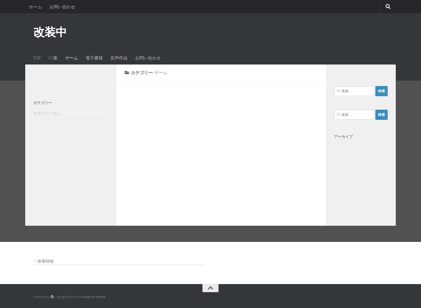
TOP (37, 57)
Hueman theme (94, 297)
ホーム (35, 6)
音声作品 (119, 57)
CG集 (53, 57)
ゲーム (71, 57)
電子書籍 (94, 57)
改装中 (50, 32)
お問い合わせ (62, 6)
